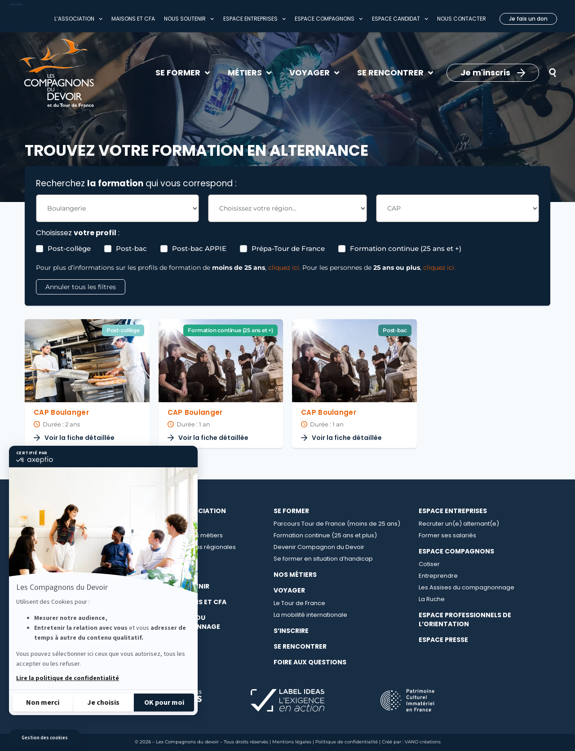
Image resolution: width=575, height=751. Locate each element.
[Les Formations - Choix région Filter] (287, 208)
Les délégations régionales (196, 547)
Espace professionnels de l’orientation (465, 619)
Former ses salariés (447, 535)
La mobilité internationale (310, 614)
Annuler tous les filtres (80, 287)
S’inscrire (291, 630)
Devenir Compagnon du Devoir (319, 547)
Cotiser (429, 564)
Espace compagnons (329, 19)
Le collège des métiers (189, 535)
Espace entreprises (254, 19)
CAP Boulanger (61, 412)
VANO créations (423, 742)
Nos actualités (177, 570)
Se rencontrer (300, 646)
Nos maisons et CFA (191, 601)
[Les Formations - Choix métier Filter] (117, 208)
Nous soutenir (189, 19)
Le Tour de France (299, 603)
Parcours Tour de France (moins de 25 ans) (337, 523)
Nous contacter (461, 18)
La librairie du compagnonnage (188, 622)
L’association (78, 19)
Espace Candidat (400, 19)
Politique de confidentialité (346, 742)
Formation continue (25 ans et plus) (325, 535)
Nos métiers (295, 574)
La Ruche (432, 599)
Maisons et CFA (133, 18)
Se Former (291, 510)
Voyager (289, 590)
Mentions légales (291, 742)
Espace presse (443, 639)
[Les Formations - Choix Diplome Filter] (457, 208)
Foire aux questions (310, 662)
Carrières (170, 558)
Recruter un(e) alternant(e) (459, 523)
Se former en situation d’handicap (323, 558)
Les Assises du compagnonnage (466, 587)
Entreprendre (438, 575)
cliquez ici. (284, 268)
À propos (169, 523)
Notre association (191, 510)
